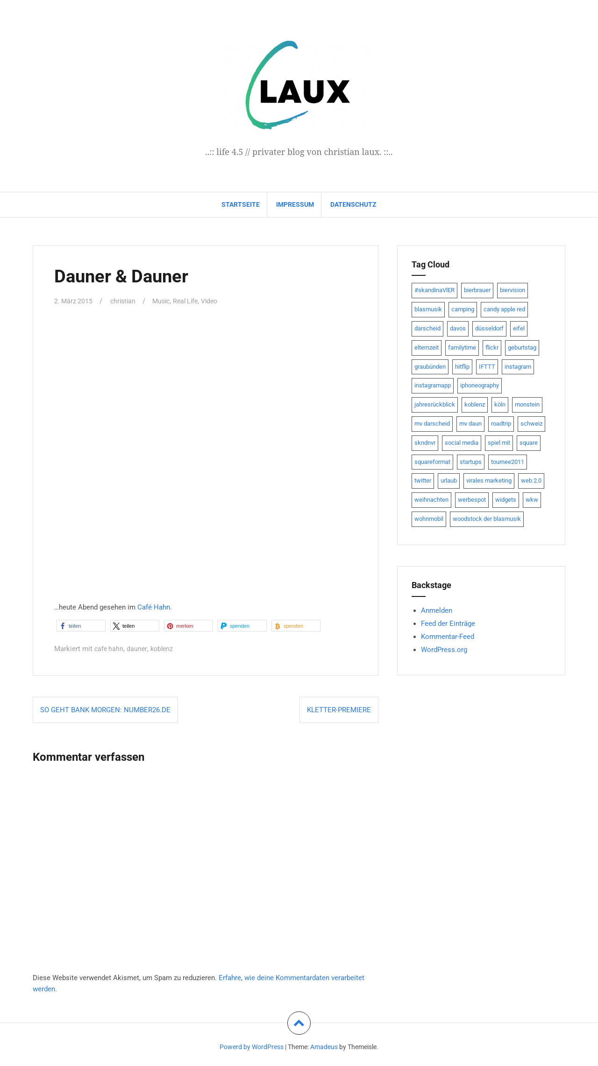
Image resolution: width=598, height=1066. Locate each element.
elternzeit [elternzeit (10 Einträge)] (426, 347)
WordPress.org (444, 649)
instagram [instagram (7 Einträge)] (518, 366)
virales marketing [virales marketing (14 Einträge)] (489, 480)
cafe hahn (109, 649)
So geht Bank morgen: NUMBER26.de (105, 710)
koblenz (164, 649)
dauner (138, 649)
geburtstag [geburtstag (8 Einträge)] (522, 347)
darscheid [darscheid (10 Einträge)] (427, 328)
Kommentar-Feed (447, 636)
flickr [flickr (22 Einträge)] (491, 347)
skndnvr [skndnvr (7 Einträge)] (424, 442)
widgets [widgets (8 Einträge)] (505, 499)
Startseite (240, 204)
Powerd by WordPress (252, 1047)
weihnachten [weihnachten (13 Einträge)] (431, 499)
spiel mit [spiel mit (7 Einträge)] (499, 442)
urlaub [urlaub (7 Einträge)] (449, 480)
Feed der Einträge (448, 623)
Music (165, 301)
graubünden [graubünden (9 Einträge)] (430, 366)
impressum (295, 204)
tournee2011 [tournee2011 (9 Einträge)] (507, 461)
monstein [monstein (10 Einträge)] (527, 404)
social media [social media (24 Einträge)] (461, 442)
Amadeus (324, 1047)
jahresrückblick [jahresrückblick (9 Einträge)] (434, 404)
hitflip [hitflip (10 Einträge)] (462, 366)
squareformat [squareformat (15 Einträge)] (432, 461)
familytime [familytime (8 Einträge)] (462, 347)
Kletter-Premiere (339, 710)
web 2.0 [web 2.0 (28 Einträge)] (531, 480)
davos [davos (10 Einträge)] (458, 328)
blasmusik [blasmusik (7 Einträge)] (428, 309)
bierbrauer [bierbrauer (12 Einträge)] (477, 290)
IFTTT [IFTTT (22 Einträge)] (487, 366)
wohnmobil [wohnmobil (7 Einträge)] (428, 518)
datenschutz (353, 204)
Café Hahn (153, 607)
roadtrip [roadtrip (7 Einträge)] (501, 423)
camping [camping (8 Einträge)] (462, 309)
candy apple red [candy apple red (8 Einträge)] (504, 309)
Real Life (191, 301)
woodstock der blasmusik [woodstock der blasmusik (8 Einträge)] (487, 518)
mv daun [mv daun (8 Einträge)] (470, 423)
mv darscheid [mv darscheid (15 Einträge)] (432, 423)
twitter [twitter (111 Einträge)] (422, 480)
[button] (81, 625)
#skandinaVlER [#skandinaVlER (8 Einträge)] (434, 290)
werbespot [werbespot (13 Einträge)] (472, 499)
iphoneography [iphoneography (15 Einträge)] (479, 385)
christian (125, 301)
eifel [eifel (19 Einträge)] (519, 328)
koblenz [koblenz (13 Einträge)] (474, 404)
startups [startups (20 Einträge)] (471, 461)
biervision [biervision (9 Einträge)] (512, 290)
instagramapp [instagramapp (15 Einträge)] (432, 385)
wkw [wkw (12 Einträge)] (532, 499)
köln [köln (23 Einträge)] (499, 404)
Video (217, 301)
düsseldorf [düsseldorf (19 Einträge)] (489, 328)
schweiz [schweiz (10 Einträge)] (531, 423)
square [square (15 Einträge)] (529, 442)
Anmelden (436, 610)
